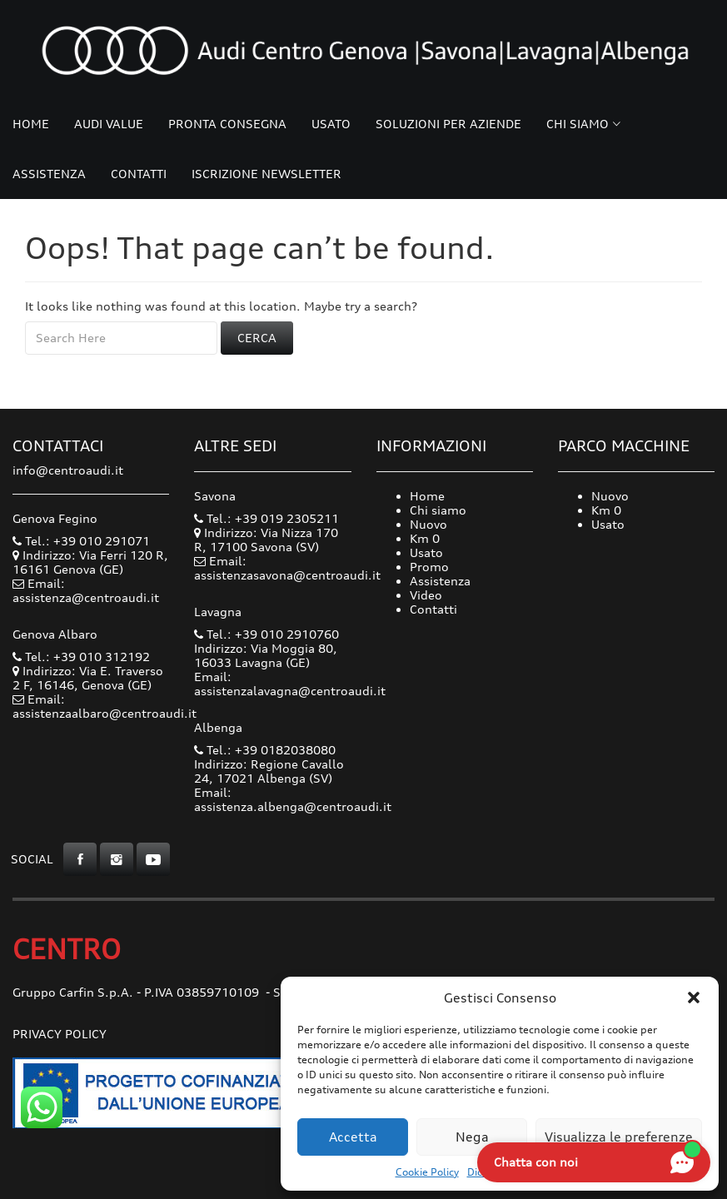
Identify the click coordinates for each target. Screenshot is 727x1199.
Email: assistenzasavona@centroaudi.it (287, 568)
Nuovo (428, 524)
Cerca (256, 338)
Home (30, 124)
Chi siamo (577, 124)
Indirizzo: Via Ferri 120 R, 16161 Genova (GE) (90, 562)
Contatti (139, 174)
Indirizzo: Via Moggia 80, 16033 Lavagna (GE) (265, 655)
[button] (693, 997)
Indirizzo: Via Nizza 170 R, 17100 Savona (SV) (266, 539)
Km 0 (425, 538)
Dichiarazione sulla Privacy (531, 1172)
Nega (472, 1137)
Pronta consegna (227, 124)
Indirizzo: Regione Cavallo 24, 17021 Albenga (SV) (269, 771)
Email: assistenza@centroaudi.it (85, 590)
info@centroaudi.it (67, 470)
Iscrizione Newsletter (266, 174)
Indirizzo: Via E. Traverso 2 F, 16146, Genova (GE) (87, 678)
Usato (331, 124)
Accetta (353, 1137)
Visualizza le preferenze (619, 1137)
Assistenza (49, 174)
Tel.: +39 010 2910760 (266, 634)
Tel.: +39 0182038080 (265, 750)
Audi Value (108, 124)
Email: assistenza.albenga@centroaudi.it (292, 799)
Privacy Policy (59, 1034)
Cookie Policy (427, 1172)
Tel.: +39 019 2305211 (266, 518)
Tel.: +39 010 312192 (81, 656)
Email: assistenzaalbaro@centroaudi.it (104, 706)
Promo (429, 567)
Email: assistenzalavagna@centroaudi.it (290, 683)
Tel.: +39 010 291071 (81, 541)
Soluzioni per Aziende (448, 124)
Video (426, 595)
